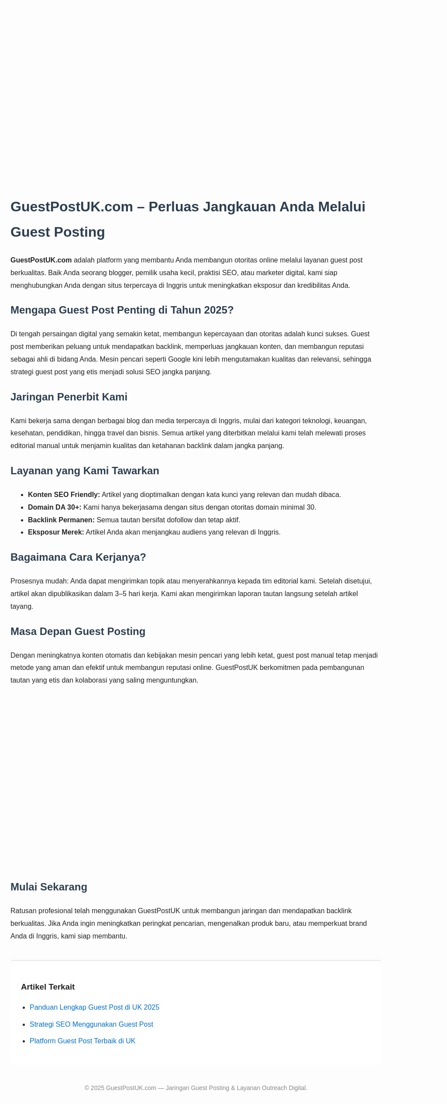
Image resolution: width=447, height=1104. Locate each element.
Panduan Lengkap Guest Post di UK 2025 (94, 1007)
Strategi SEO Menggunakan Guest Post (91, 1024)
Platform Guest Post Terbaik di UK (82, 1041)
